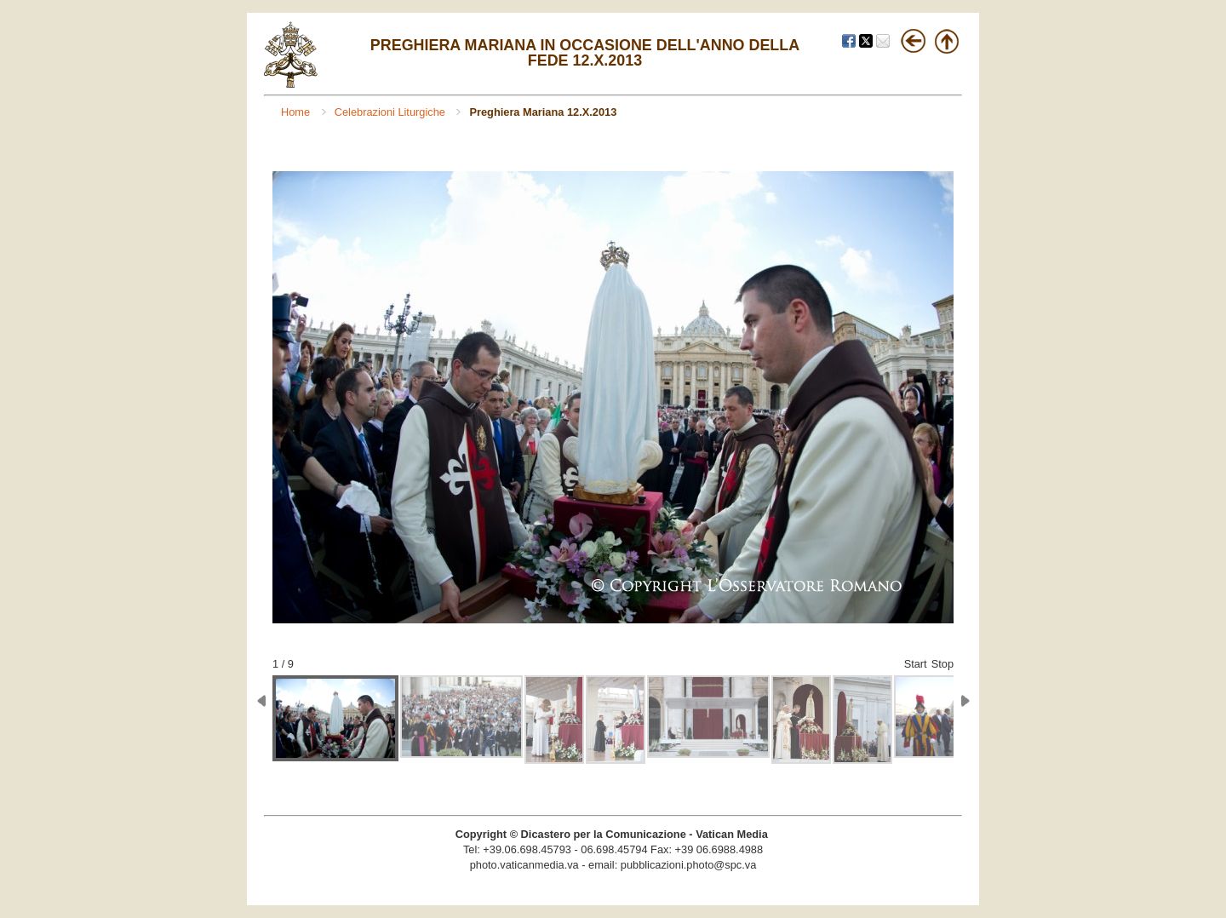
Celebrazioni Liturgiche (392, 112)
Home (297, 112)
